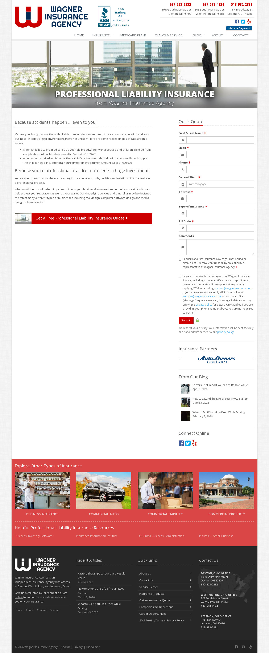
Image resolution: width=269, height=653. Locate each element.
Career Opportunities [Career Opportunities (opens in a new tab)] (165, 614)
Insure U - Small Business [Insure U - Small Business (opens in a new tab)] (216, 536)
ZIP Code (186, 221)
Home (79, 35)
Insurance (102, 35)
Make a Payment (239, 28)
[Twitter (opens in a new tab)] (243, 21)
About (219, 35)
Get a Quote (72, 218)
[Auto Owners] (216, 359)
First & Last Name (192, 133)
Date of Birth (189, 177)
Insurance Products (165, 594)
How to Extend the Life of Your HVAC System (216, 402)
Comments (186, 236)
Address (186, 192)
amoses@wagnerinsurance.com (233, 288)
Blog (199, 35)
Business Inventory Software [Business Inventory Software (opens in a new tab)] (34, 536)
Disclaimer (93, 647)
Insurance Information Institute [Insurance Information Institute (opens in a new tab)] (97, 536)
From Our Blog (193, 377)
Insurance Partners (198, 349)
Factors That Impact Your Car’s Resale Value (216, 388)
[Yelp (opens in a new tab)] (249, 21)
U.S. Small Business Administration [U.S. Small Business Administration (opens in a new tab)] (161, 536)
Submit (186, 320)
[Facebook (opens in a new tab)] (237, 21)
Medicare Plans (133, 35)
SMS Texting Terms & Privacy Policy (165, 620)
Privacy (78, 647)
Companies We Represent (165, 607)
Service (170, 35)
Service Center (165, 587)
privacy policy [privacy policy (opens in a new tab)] (225, 332)
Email (184, 148)
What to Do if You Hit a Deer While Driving (216, 415)
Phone (185, 162)
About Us (165, 573)
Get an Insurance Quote (165, 600)
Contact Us (165, 580)
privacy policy (204, 304)
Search (65, 647)
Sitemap (54, 610)
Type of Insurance (193, 206)
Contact (242, 35)
